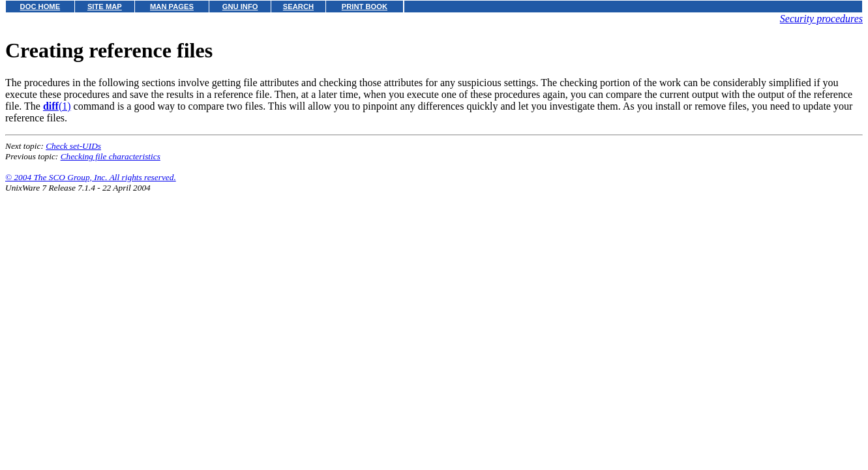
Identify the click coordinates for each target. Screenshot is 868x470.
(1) (57, 106)
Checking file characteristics (110, 156)
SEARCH (298, 6)
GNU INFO (240, 6)
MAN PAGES (172, 6)
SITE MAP (104, 6)
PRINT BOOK (364, 6)
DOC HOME (40, 6)
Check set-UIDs (73, 146)
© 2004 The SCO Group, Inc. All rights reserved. (90, 177)
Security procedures (821, 18)
